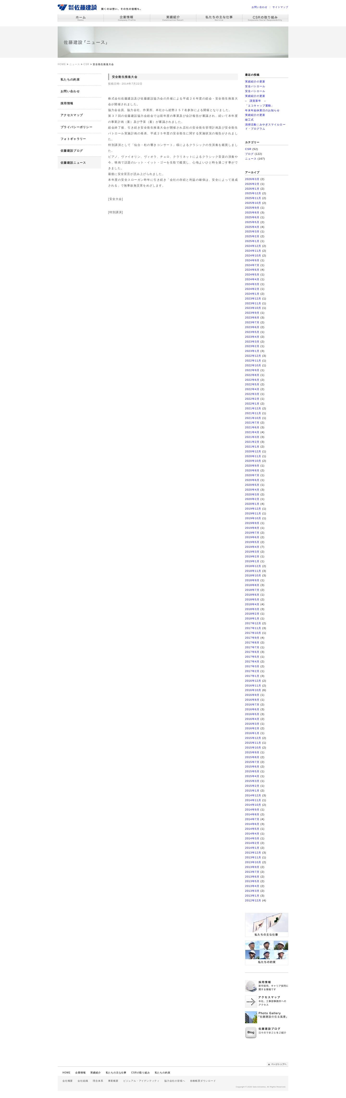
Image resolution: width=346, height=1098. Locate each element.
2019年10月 (253, 518)
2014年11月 (253, 800)
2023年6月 (252, 327)
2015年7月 (252, 762)
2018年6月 (252, 594)
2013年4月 (252, 886)
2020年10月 (253, 460)
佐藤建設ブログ (72, 150)
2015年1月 (252, 790)
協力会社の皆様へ (174, 1080)
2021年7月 (252, 422)
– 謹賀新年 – (255, 100)
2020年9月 (252, 465)
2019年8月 (252, 527)
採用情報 (67, 103)
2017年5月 (252, 656)
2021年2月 (252, 441)
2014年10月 (253, 804)
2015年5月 (252, 771)
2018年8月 (252, 585)
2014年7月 (252, 819)
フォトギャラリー (73, 139)
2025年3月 (252, 231)
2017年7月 (252, 647)
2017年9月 (252, 637)
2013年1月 (252, 895)
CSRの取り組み (140, 1072)
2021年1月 (252, 446)
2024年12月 (253, 245)
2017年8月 (252, 642)
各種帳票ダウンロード (203, 1080)
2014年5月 (252, 828)
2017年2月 (252, 671)
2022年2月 (252, 398)
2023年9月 (252, 312)
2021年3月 (252, 437)
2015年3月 (252, 781)
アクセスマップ (72, 115)
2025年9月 (252, 207)
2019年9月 (252, 523)
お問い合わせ (259, 7)
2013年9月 (252, 867)
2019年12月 (253, 508)
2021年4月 (252, 432)
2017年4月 (252, 661)
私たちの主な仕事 (116, 1072)
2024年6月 (252, 269)
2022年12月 (253, 355)
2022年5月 (252, 384)
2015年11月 (253, 742)
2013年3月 (252, 890)
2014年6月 (252, 824)
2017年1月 (252, 675)
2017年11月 (253, 628)
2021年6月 (252, 427)
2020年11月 (253, 456)
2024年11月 (253, 250)
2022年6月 (252, 379)
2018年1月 (252, 618)
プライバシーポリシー (77, 127)
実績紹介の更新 (255, 81)
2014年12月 (253, 795)
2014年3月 (252, 838)
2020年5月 (252, 484)
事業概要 (113, 1080)
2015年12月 (253, 737)
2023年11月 (253, 303)
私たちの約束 (70, 79)
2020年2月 (252, 499)
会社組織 (83, 1080)
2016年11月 (253, 685)
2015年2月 (252, 785)
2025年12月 (253, 193)
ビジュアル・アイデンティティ (141, 1080)
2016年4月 (252, 718)
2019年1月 (252, 561)
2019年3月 (252, 551)
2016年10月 (253, 690)
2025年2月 (252, 236)
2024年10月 (253, 255)
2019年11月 (253, 513)
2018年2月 (252, 613)
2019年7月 (252, 532)
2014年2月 (252, 843)
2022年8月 (252, 375)
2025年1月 (252, 241)
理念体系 (98, 1080)
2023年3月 (252, 341)
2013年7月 (252, 871)
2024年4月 (252, 279)
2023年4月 (252, 336)
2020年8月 (252, 470)
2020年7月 (252, 475)
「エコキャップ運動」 (259, 105)
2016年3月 (252, 723)
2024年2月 (252, 288)
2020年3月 (252, 494)
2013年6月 (252, 876)
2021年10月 (253, 418)
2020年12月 (253, 451)
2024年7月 (252, 265)
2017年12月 (253, 623)
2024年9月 (252, 260)
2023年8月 (252, 317)
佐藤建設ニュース (73, 162)
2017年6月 (252, 651)
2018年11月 (253, 570)
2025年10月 (253, 202)
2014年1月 (252, 847)
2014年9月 (252, 809)
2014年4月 (252, 833)
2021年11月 (253, 413)
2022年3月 (252, 394)
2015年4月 (252, 776)
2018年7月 (252, 589)
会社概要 (67, 1080)
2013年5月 (252, 881)
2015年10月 (253, 747)
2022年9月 (252, 370)
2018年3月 (252, 609)
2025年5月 (252, 222)
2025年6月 (252, 217)
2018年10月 (253, 575)
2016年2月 (252, 728)
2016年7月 (252, 704)
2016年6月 (252, 709)
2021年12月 (253, 408)
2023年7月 (252, 322)
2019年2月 (252, 556)
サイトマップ (280, 7)
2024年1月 (252, 293)
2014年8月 (252, 814)
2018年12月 (253, 566)
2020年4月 (252, 489)
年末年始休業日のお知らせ (262, 110)
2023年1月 (252, 350)
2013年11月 (253, 857)
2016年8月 (252, 699)
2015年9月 (252, 752)
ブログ (249, 153)
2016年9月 (252, 694)
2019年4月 (252, 546)
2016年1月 (252, 733)
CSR (248, 149)
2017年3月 (252, 666)
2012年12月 (253, 900)
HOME (66, 1072)
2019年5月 (252, 542)
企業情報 (80, 1072)
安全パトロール (255, 86)
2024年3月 (252, 284)
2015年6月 (252, 766)
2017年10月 (253, 632)
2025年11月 (253, 198)
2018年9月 (252, 580)
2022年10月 (253, 365)
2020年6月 (252, 480)
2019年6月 (252, 537)
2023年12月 (253, 298)
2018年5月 (252, 599)
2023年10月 (253, 307)
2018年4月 (252, 604)
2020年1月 (252, 503)
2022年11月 (253, 360)
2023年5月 (252, 332)
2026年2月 (252, 183)
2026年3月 (252, 179)
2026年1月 (252, 188)
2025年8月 (252, 212)
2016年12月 (253, 680)
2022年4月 (252, 389)
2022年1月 (252, 403)
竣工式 (249, 119)
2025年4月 (252, 226)
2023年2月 (252, 346)
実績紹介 (95, 1072)
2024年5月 (252, 274)
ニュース (251, 158)
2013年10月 (253, 862)
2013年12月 (253, 852)
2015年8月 (252, 757)
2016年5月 (252, 714)
